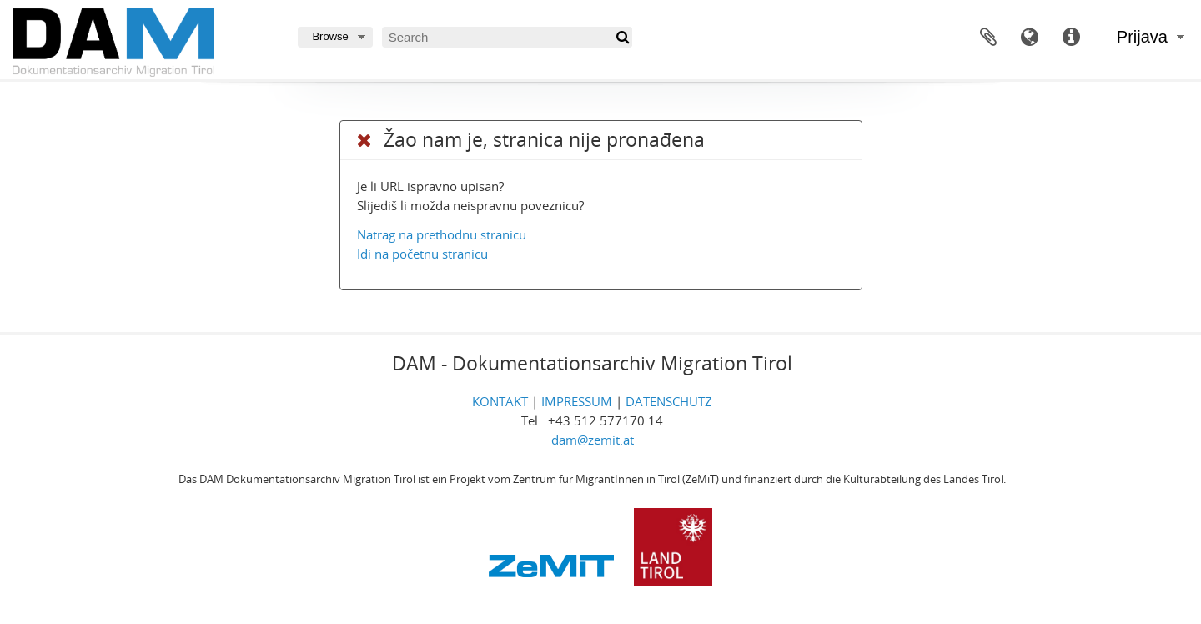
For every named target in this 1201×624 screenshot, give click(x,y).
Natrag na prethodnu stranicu (441, 234)
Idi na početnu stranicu (422, 253)
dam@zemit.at (592, 439)
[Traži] (621, 37)
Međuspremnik (988, 37)
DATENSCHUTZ (669, 401)
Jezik (1030, 37)
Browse (330, 36)
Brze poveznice (1072, 37)
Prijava (1142, 37)
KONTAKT (500, 401)
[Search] (507, 37)
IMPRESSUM (576, 401)
